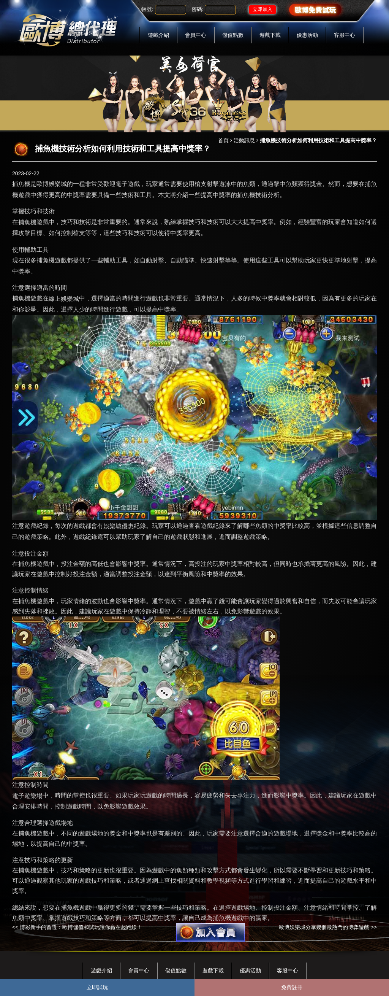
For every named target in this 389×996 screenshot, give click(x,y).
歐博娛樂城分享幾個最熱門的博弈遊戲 (324, 927)
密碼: (197, 9)
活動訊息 (244, 140)
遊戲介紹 (158, 35)
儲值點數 (233, 35)
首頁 (223, 140)
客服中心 (344, 35)
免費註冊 (291, 987)
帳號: (147, 9)
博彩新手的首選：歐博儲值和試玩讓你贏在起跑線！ (81, 927)
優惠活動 (307, 35)
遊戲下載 (270, 35)
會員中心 (195, 35)
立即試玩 (97, 987)
